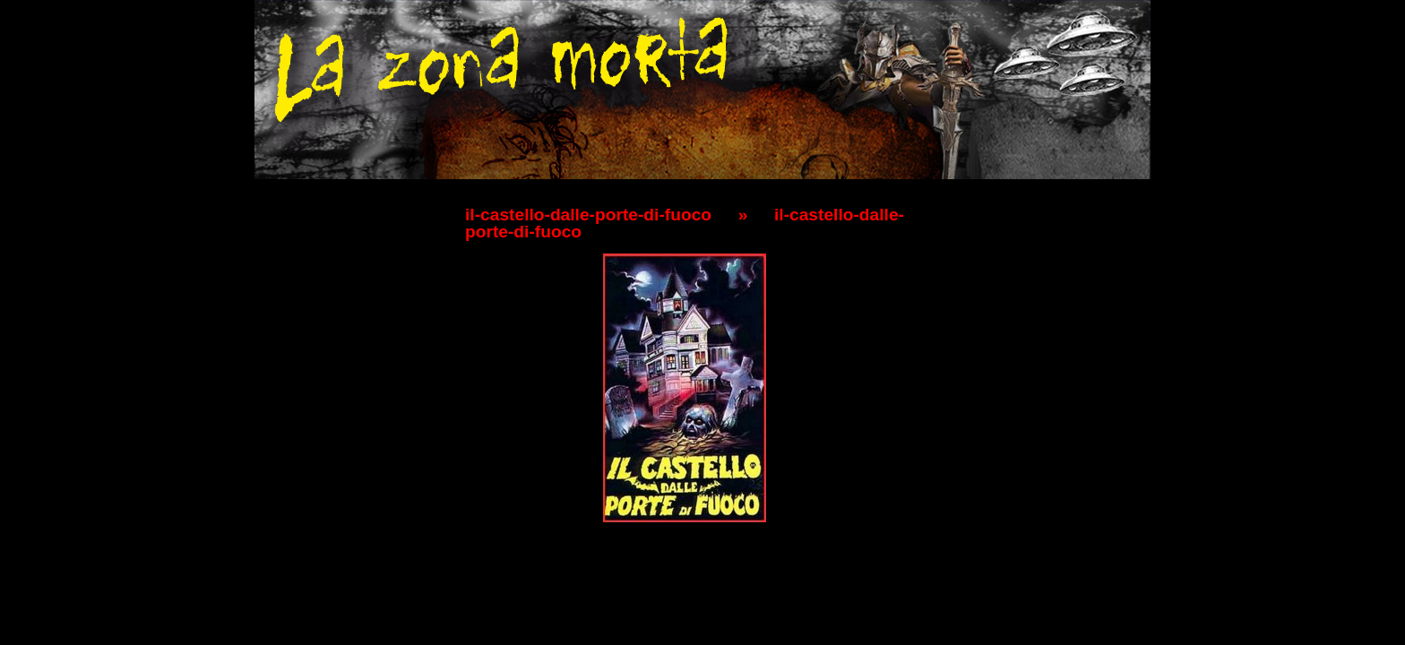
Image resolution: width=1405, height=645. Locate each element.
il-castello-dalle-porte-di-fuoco (588, 214)
